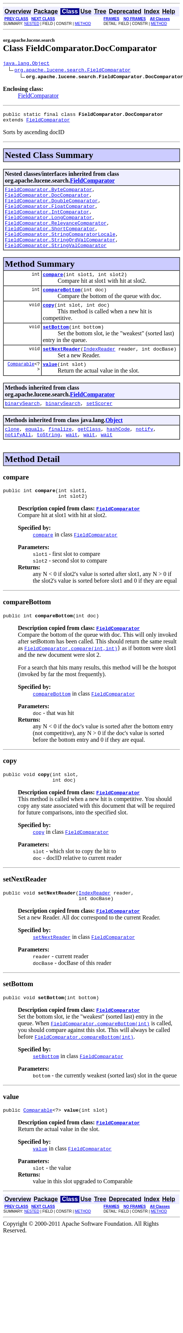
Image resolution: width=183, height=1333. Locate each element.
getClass (89, 453)
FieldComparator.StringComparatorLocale (60, 247)
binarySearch (22, 426)
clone (12, 453)
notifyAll (18, 460)
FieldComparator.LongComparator (48, 227)
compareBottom (62, 307)
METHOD (83, 24)
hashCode (118, 453)
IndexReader (99, 370)
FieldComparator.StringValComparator (56, 260)
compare (53, 291)
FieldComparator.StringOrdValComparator (60, 254)
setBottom (56, 346)
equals (34, 453)
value (50, 386)
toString (48, 460)
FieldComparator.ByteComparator (48, 193)
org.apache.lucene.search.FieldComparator (73, 70)
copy (48, 323)
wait (72, 460)
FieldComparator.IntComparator (47, 220)
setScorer (99, 426)
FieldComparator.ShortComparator (50, 240)
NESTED (32, 24)
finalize (60, 453)
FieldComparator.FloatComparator (50, 213)
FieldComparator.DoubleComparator (51, 207)
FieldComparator (38, 97)
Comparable (20, 386)
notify (144, 453)
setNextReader (62, 370)
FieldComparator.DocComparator (47, 200)
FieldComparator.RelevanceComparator (56, 234)
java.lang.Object (26, 64)
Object (114, 443)
